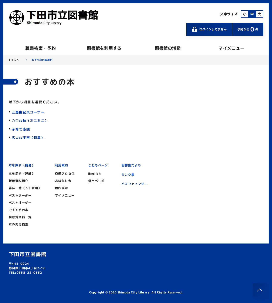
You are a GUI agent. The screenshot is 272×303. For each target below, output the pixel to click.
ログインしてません (209, 29)
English (94, 173)
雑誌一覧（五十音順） (25, 188)
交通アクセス (65, 173)
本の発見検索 (18, 224)
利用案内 (61, 165)
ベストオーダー (20, 203)
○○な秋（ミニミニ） (30, 120)
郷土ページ (96, 181)
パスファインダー (135, 184)
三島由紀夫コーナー (28, 112)
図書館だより (131, 165)
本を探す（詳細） (22, 173)
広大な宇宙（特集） (28, 137)
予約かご (247, 29)
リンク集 (128, 175)
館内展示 (61, 188)
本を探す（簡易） (22, 165)
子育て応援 (21, 129)
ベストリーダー (20, 195)
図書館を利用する (104, 48)
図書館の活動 (168, 48)
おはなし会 (63, 181)
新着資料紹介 (18, 181)
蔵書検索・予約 (40, 48)
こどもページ (98, 165)
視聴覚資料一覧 (20, 217)
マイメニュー (231, 48)
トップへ (14, 60)
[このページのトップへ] (259, 290)
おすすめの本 (18, 210)
